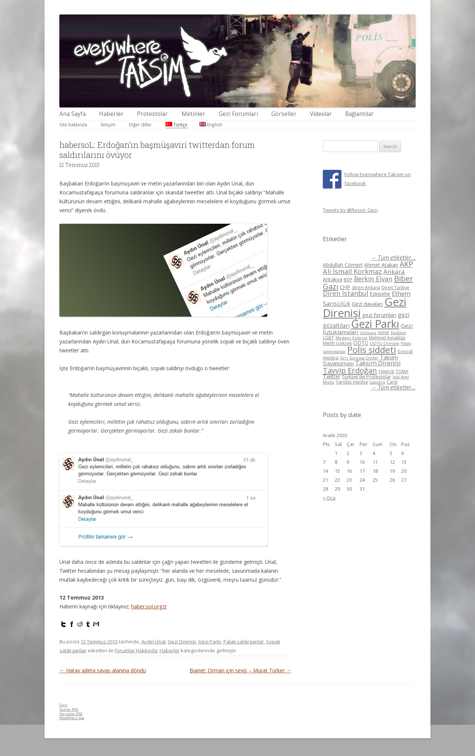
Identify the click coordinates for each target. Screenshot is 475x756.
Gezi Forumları (238, 114)
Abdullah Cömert (343, 264)
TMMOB (386, 371)
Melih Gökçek (337, 343)
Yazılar (68, 709)
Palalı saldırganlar (243, 641)
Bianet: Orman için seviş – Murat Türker (240, 670)
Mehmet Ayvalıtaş (387, 337)
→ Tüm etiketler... (393, 258)
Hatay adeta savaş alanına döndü (102, 670)
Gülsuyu (368, 332)
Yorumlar (70, 713)
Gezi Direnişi (182, 641)
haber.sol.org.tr (149, 606)
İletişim (108, 124)
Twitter (331, 376)
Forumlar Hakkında (136, 650)
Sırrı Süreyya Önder (359, 358)
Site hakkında (73, 124)
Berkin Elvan (373, 278)
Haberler (111, 114)
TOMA (402, 371)
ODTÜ (360, 342)
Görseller (284, 114)
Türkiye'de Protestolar (366, 376)
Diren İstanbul (345, 293)
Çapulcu (377, 382)
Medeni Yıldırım (351, 337)
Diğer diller (140, 124)
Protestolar (152, 114)
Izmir (383, 332)
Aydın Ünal (153, 641)
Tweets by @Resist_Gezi (350, 210)
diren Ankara (366, 287)
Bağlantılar (359, 114)
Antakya (332, 279)
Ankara (394, 271)
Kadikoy (398, 332)
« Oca (329, 497)
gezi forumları (379, 315)
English (210, 124)
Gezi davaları (367, 303)
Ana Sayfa (72, 114)
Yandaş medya (352, 382)
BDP (348, 280)
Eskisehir (380, 293)
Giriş (63, 704)
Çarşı (392, 381)
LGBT (328, 338)
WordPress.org (71, 717)
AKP (406, 264)
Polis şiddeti (371, 350)
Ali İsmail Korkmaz (352, 271)
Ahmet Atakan (381, 264)
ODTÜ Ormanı (384, 343)
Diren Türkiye (395, 287)
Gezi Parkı (209, 641)
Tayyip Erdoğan (350, 370)
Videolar (321, 114)
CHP (345, 287)
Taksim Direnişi (378, 363)
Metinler (193, 114)
